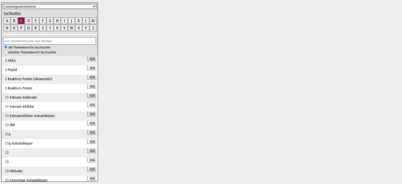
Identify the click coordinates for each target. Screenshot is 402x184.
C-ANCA (10, 61)
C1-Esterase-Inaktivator (21, 97)
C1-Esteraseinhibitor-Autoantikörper (30, 116)
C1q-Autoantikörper (19, 143)
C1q (8, 134)
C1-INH (10, 125)
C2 (7, 153)
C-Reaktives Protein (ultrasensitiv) (28, 79)
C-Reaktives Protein (18, 88)
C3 (7, 162)
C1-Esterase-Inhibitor (19, 107)
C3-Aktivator (14, 171)
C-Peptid (11, 70)
